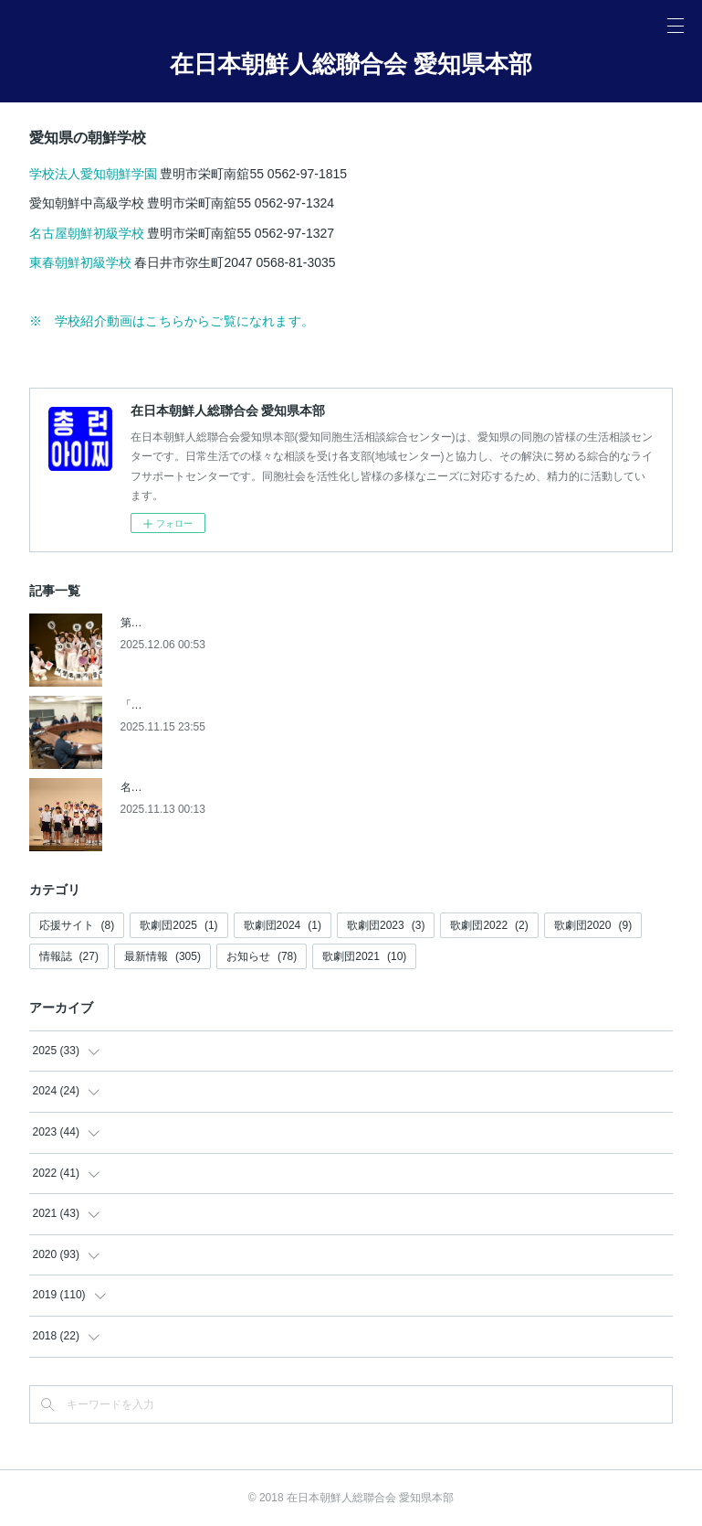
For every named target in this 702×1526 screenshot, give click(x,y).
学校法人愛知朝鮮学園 (95, 173)
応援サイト (77, 925)
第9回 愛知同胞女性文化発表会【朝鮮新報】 (229, 622)
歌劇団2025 (178, 925)
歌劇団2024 (282, 925)
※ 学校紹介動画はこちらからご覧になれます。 (171, 321)
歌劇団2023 (385, 925)
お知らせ (261, 956)
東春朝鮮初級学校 (80, 262)
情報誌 (69, 956)
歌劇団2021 (364, 956)
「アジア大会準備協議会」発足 (197, 705)
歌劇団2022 (489, 925)
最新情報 (162, 956)
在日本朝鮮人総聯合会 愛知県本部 (351, 64)
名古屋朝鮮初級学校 (86, 233)
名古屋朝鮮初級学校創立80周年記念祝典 (219, 787)
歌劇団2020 (593, 925)
